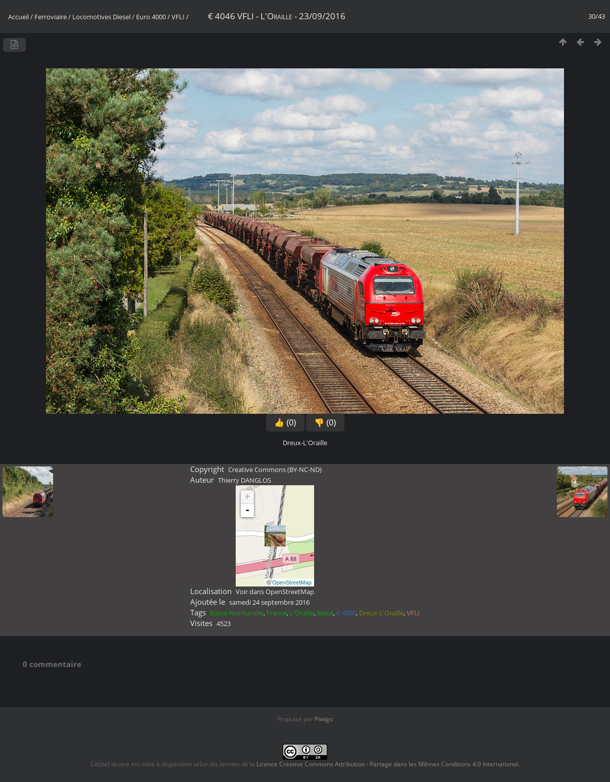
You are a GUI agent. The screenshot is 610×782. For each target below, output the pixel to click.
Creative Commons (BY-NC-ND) (275, 469)
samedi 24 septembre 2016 (269, 602)
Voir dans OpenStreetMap (275, 591)
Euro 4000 (151, 16)
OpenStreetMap (292, 582)
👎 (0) (325, 422)
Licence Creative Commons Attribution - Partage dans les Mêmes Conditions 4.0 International (387, 764)
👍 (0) (285, 422)
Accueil (18, 16)
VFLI (178, 16)
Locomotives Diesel (101, 16)
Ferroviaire (50, 16)
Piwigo (324, 719)
